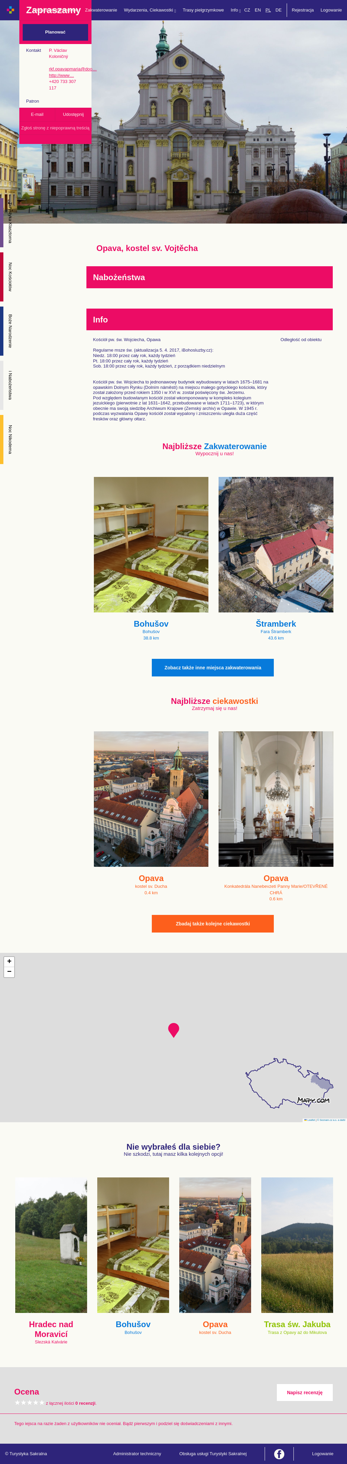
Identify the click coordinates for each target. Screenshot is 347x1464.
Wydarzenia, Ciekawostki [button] (150, 10)
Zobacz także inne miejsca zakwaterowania (212, 667)
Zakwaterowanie (101, 10)
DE (278, 10)
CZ (247, 10)
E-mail (37, 114)
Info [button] (236, 10)
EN (258, 10)
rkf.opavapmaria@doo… (73, 68)
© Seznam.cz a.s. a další (331, 1120)
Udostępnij (73, 114)
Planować (55, 32)
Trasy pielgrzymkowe (203, 10)
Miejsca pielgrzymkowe (55, 10)
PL (268, 10)
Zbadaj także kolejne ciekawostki (213, 923)
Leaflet (309, 1120)
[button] (173, 1030)
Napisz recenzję (305, 1392)
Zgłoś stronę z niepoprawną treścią (55, 127)
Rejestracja (303, 10)
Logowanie (331, 10)
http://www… (61, 75)
